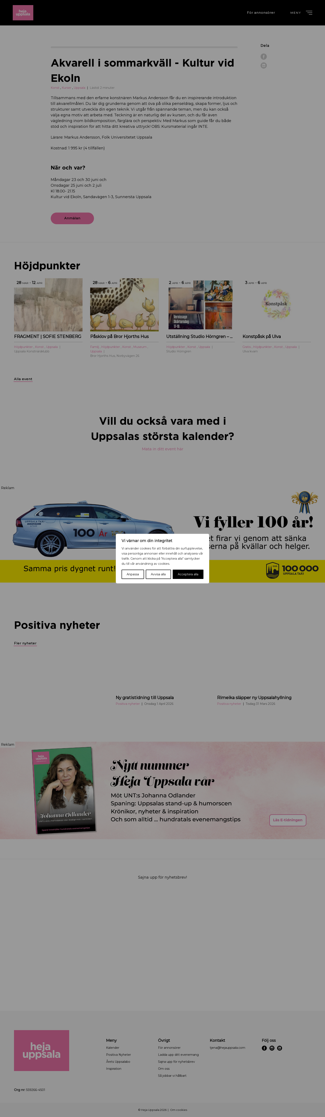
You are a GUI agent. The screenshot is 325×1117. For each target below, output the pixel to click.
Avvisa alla (158, 574)
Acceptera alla (188, 574)
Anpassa (133, 574)
